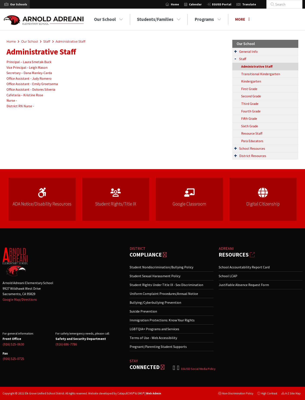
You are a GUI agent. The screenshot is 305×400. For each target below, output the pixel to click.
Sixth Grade (249, 126)
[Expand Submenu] (235, 51)
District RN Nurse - (20, 106)
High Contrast (269, 393)
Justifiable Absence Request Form (244, 285)
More (242, 19)
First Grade (249, 89)
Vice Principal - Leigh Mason (26, 67)
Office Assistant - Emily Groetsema (32, 84)
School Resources (252, 148)
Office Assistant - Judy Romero (29, 78)
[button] (18, 4)
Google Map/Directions (20, 299)
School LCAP (228, 276)
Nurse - (12, 100)
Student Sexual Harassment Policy (155, 276)
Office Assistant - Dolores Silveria (30, 89)
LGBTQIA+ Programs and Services (154, 329)
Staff (46, 42)
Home (180, 4)
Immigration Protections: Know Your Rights (162, 320)
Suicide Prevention (143, 311)
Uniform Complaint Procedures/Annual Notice (164, 293)
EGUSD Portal (226, 4)
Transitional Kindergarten (260, 74)
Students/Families (159, 19)
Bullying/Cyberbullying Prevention (155, 302)
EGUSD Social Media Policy (198, 369)
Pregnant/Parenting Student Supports (158, 346)
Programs (208, 19)
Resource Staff (251, 133)
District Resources (252, 156)
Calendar (200, 4)
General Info (248, 51)
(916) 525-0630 (13, 344)
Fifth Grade (249, 118)
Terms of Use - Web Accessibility (153, 338)
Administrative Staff (70, 42)
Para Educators (252, 141)
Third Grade (249, 103)
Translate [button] (254, 4)
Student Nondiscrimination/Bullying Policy (161, 267)
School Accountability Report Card (244, 267)
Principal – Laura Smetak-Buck (28, 62)
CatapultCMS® (125, 393)
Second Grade (251, 96)
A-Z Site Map (291, 394)
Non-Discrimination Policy (235, 394)
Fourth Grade (251, 111)
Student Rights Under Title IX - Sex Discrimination (166, 285)
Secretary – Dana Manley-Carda (29, 73)
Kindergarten (251, 81)
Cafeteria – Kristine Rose (24, 95)
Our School (108, 19)
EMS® (141, 393)
